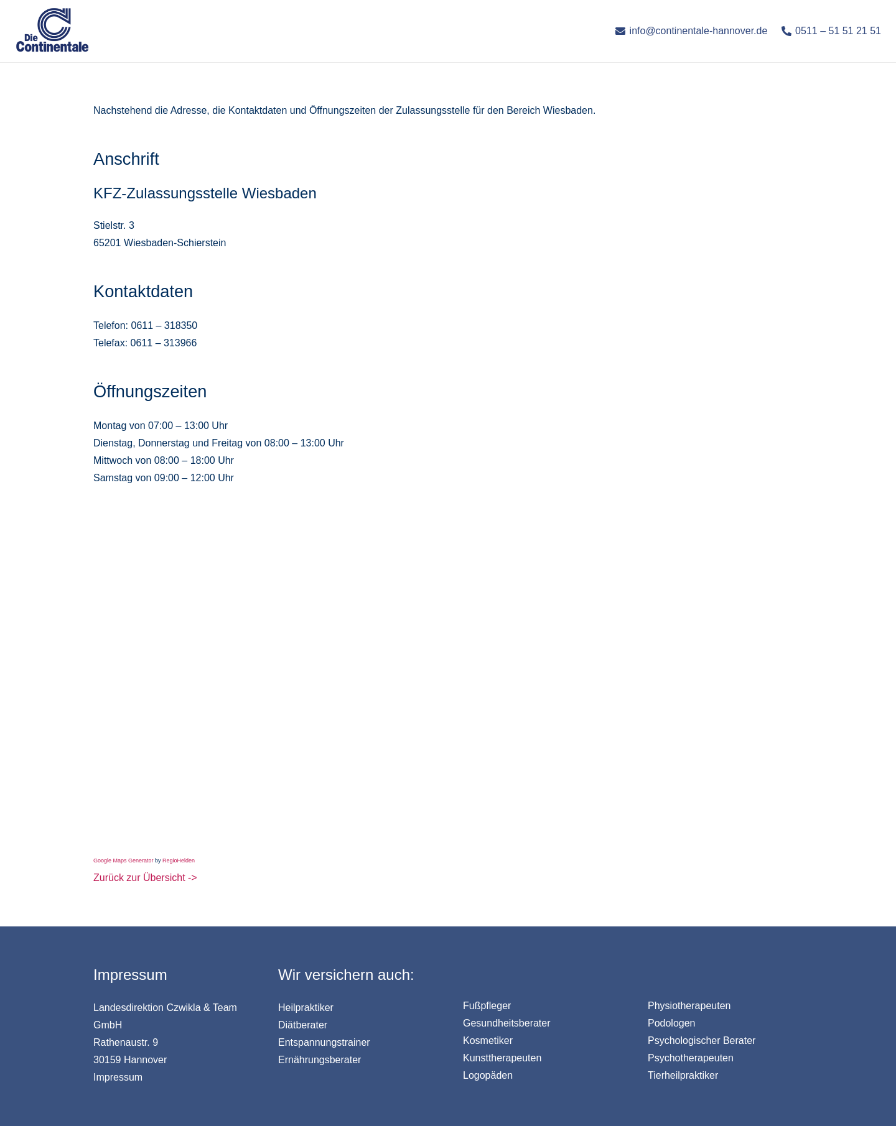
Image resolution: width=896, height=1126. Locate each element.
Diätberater (302, 1025)
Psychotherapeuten (691, 1058)
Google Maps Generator (123, 860)
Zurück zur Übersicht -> (145, 877)
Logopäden (488, 1075)
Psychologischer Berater (701, 1040)
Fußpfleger (487, 1005)
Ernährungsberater (319, 1059)
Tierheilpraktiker (683, 1075)
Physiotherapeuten (689, 1005)
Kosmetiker (488, 1040)
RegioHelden (178, 860)
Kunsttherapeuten (502, 1058)
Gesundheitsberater (507, 1023)
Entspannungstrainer (324, 1042)
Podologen (672, 1023)
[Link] (52, 31)
